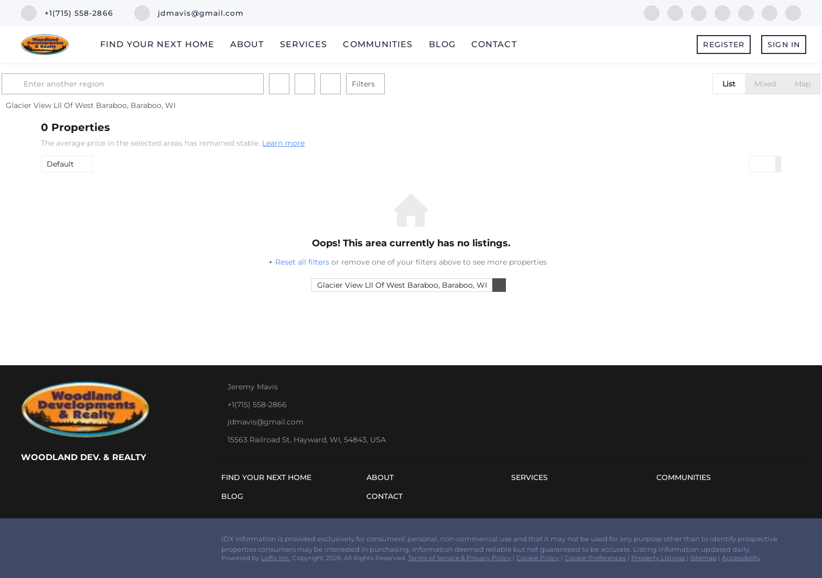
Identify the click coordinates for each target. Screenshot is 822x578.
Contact (494, 44)
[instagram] (746, 12)
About (247, 44)
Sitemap (703, 558)
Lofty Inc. (275, 558)
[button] (53, 84)
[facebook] (651, 12)
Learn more (283, 143)
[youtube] (769, 12)
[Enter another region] (176, 84)
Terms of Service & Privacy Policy (459, 558)
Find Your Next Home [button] (157, 44)
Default (60, 164)
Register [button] (723, 44)
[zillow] (699, 12)
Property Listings (658, 558)
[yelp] (722, 12)
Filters (402, 84)
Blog (442, 44)
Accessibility (741, 558)
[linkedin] (675, 12)
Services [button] (304, 44)
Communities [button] (378, 44)
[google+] (793, 12)
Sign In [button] (783, 44)
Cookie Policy (537, 558)
